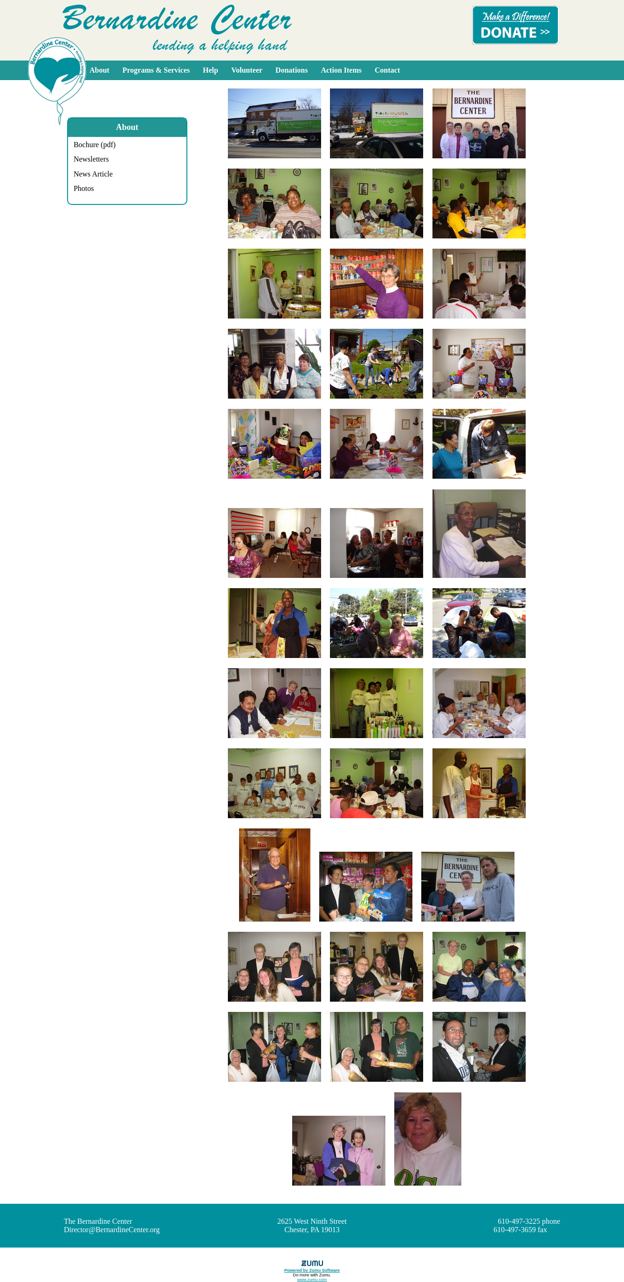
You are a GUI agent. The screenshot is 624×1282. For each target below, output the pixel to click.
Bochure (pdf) (95, 145)
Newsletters (91, 159)
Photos (84, 188)
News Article (93, 174)
